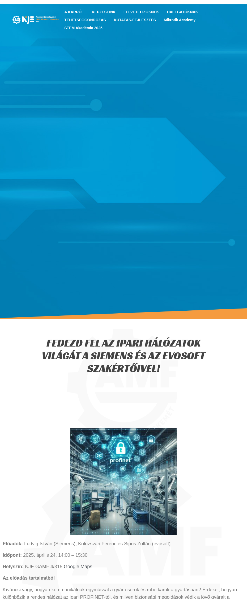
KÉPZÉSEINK (105, 12)
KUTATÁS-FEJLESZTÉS (136, 20)
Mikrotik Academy (179, 20)
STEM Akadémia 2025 (83, 28)
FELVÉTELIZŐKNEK (142, 12)
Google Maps (78, 566)
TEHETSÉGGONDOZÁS (86, 20)
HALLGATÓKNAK (184, 12)
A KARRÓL (75, 12)
